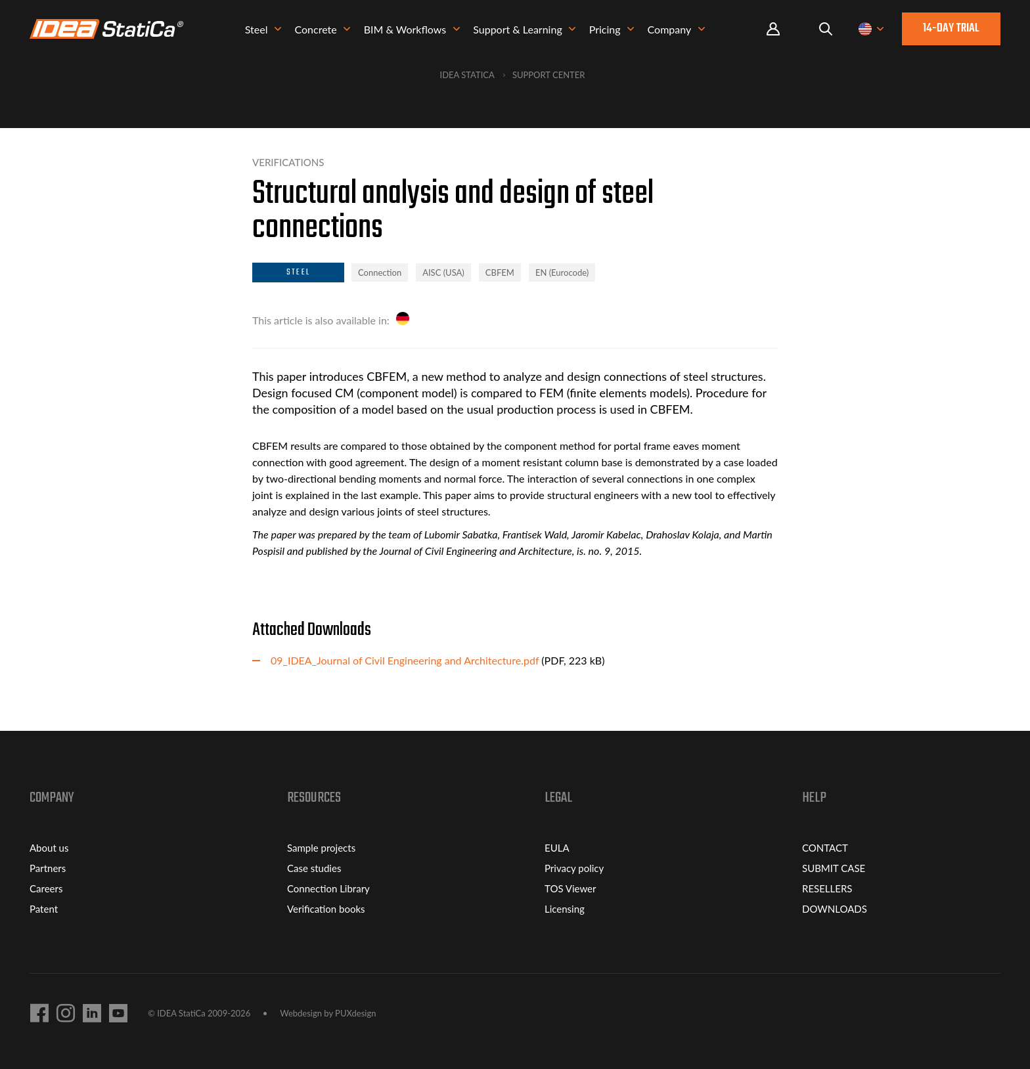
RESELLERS (827, 888)
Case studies (314, 868)
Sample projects (321, 848)
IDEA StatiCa (467, 75)
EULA (557, 848)
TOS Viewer (570, 888)
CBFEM (499, 272)
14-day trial (951, 28)
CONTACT (825, 848)
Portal (773, 29)
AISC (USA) (443, 272)
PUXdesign (355, 1013)
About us (49, 848)
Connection (379, 272)
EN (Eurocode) (562, 272)
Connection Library (328, 888)
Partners (48, 868)
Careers (46, 888)
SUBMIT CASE (833, 868)
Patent (44, 909)
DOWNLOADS (834, 909)
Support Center (548, 75)
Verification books (326, 909)
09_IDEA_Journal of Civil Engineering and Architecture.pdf (405, 660)
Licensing (565, 909)
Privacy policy (574, 868)
